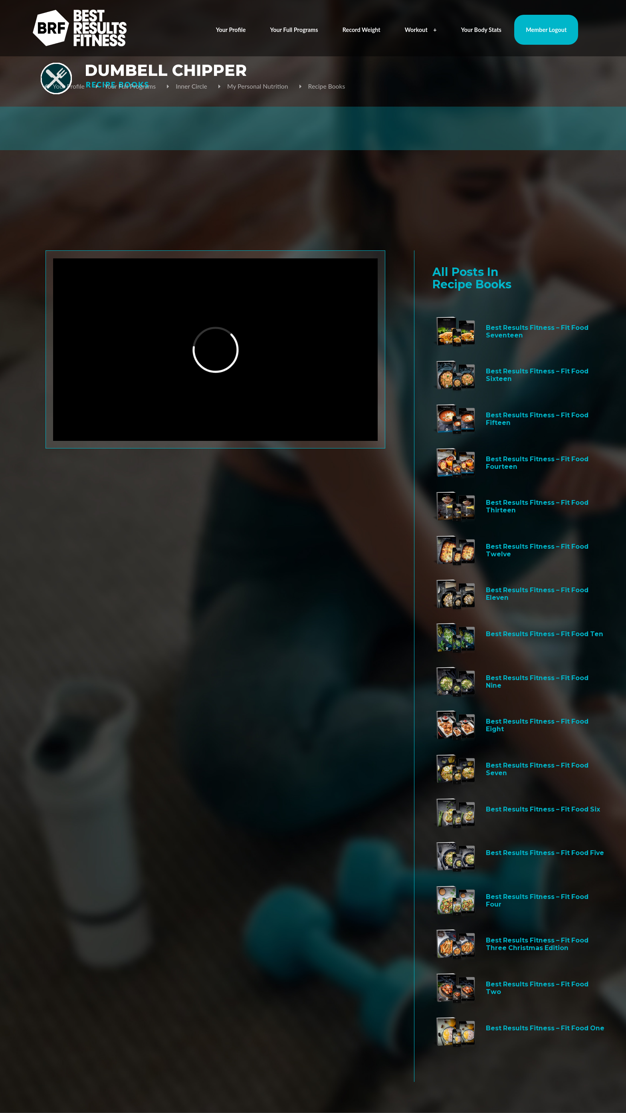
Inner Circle (191, 86)
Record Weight (361, 29)
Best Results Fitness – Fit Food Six (543, 809)
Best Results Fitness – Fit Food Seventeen (537, 331)
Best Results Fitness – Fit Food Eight (537, 725)
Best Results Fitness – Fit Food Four (537, 900)
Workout (421, 29)
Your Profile (231, 29)
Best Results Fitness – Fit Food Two (537, 988)
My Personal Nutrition (257, 86)
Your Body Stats (481, 29)
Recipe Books (326, 86)
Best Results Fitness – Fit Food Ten (544, 634)
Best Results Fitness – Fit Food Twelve (537, 550)
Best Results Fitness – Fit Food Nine (537, 681)
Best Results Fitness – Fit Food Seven (537, 769)
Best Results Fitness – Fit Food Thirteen (537, 506)
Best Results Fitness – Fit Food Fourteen (537, 462)
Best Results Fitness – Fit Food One (545, 1028)
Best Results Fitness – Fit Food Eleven (537, 593)
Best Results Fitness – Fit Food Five (545, 853)
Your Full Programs (294, 29)
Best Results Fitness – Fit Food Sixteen (537, 375)
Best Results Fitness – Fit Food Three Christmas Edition (537, 944)
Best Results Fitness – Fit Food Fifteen (537, 419)
